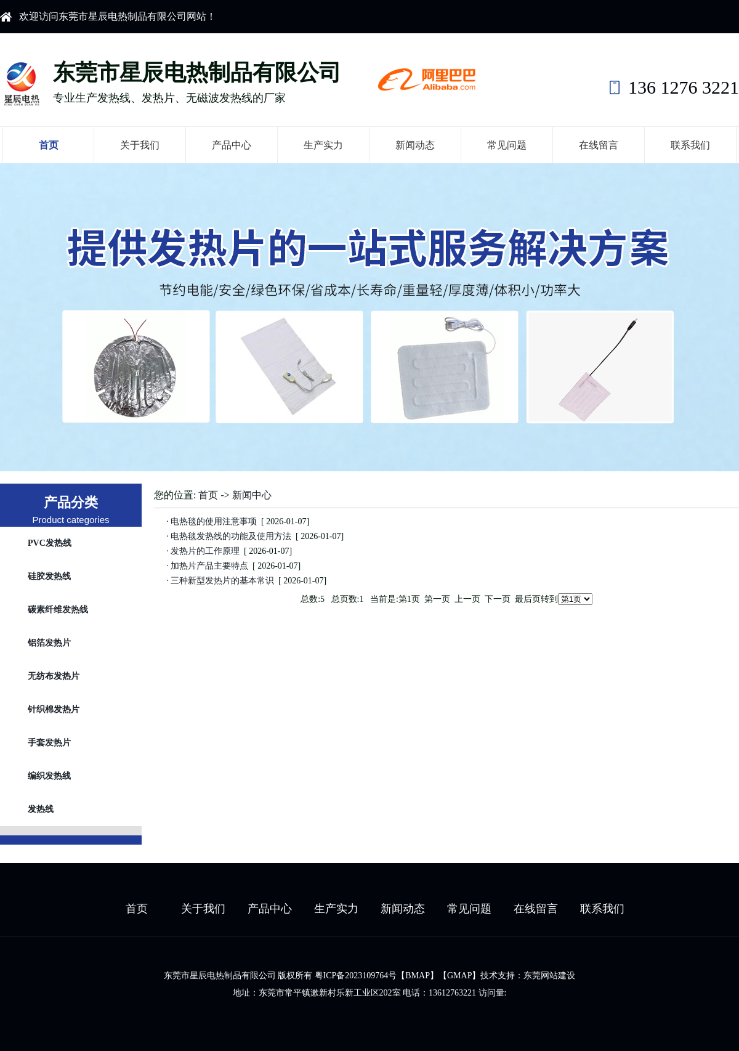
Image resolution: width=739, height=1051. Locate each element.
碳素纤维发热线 (58, 609)
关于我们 (140, 145)
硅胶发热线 (49, 576)
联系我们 (690, 145)
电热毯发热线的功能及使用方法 (231, 536)
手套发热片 (49, 742)
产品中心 (231, 145)
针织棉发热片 (53, 709)
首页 (49, 145)
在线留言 (598, 145)
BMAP (417, 975)
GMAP (459, 975)
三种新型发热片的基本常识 (223, 580)
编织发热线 (49, 776)
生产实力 (323, 145)
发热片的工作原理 (205, 551)
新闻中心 (252, 495)
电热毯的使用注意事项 (214, 521)
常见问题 (507, 145)
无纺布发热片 (53, 676)
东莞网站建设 (549, 975)
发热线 (41, 809)
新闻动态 (415, 145)
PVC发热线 (49, 543)
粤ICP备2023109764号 (356, 975)
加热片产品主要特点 (210, 565)
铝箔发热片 (49, 642)
